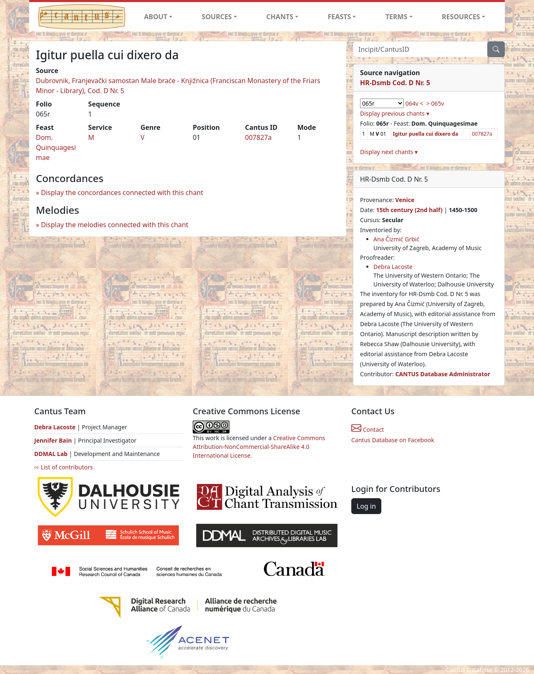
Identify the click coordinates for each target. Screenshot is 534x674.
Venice (404, 200)
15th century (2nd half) (409, 210)
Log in (366, 506)
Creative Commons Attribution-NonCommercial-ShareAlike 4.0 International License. (259, 446)
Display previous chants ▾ (394, 113)
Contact (367, 429)
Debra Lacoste (393, 267)
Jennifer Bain (53, 440)
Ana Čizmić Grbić (396, 239)
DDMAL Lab (51, 454)
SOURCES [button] (217, 16)
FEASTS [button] (339, 16)
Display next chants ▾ (389, 152)
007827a (258, 137)
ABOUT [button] (155, 16)
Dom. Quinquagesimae (56, 147)
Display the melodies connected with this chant (114, 224)
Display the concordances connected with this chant (122, 192)
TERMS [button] (396, 16)
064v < (414, 103)
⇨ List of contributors (63, 467)
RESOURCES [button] (461, 16)
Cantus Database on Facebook (392, 440)
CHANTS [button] (279, 16)
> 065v (435, 103)
